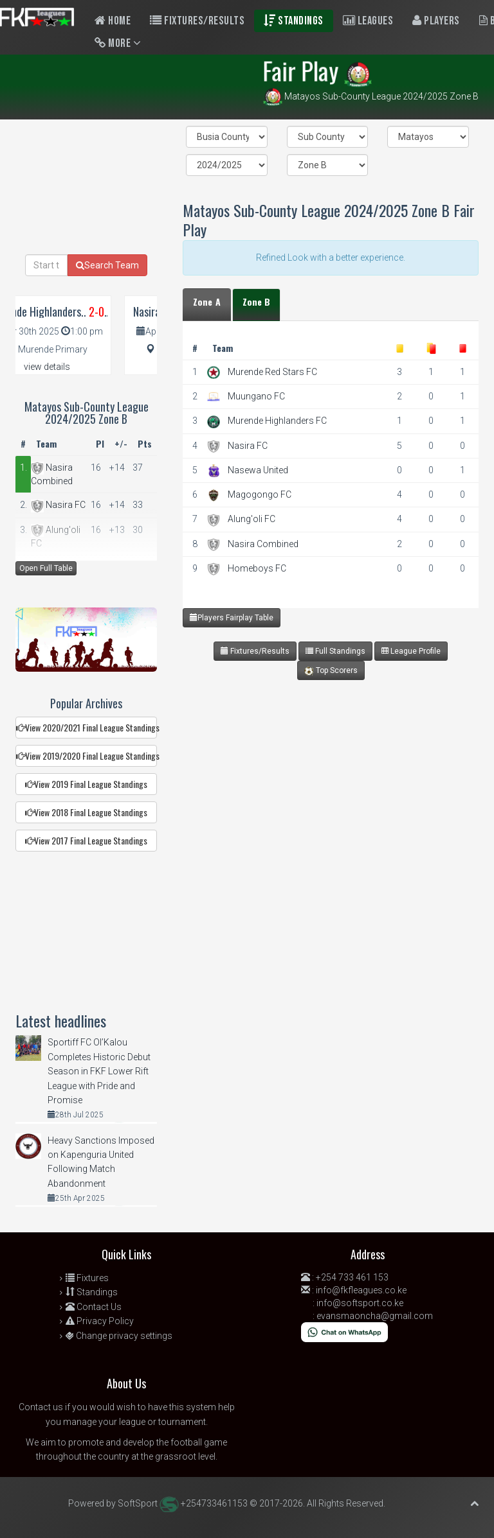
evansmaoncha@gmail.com (374, 1316)
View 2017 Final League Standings (86, 840)
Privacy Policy (100, 1321)
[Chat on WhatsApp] (344, 1331)
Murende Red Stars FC (272, 372)
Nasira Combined (263, 544)
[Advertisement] (327, 796)
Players (436, 21)
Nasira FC (248, 446)
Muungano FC (256, 396)
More (118, 43)
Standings (294, 21)
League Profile (411, 651)
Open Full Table (46, 568)
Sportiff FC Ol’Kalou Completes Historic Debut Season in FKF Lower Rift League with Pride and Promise (99, 1071)
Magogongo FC (259, 494)
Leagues (368, 21)
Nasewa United (258, 470)
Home (113, 21)
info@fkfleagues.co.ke (361, 1290)
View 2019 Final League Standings (86, 784)
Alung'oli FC (251, 519)
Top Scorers (331, 671)
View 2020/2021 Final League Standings (86, 727)
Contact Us (94, 1307)
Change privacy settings (119, 1336)
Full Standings (335, 651)
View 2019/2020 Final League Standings (86, 755)
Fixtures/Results (197, 21)
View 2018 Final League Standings (86, 812)
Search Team (107, 265)
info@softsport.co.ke (359, 1303)
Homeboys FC (257, 568)
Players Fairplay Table (231, 617)
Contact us (41, 1407)
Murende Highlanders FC (277, 420)
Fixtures (87, 1278)
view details (80, 367)
